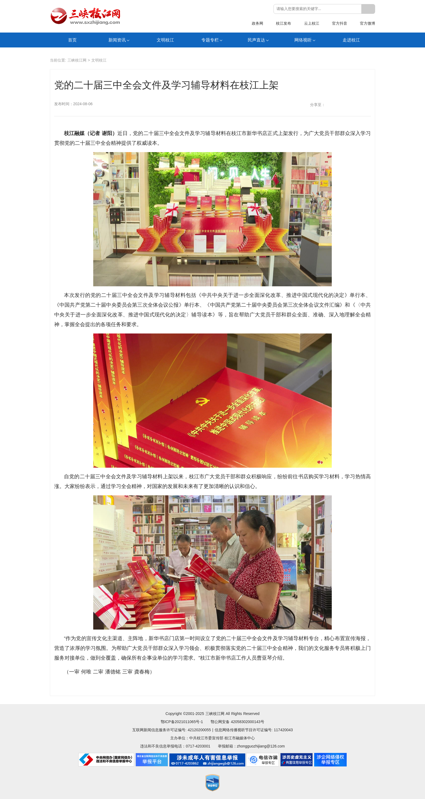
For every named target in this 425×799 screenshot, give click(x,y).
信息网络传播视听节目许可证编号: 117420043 (254, 730)
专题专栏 (210, 40)
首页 (72, 40)
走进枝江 (351, 40)
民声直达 (256, 40)
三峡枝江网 (76, 60)
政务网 (257, 23)
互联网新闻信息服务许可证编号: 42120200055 (171, 730)
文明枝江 (165, 40)
